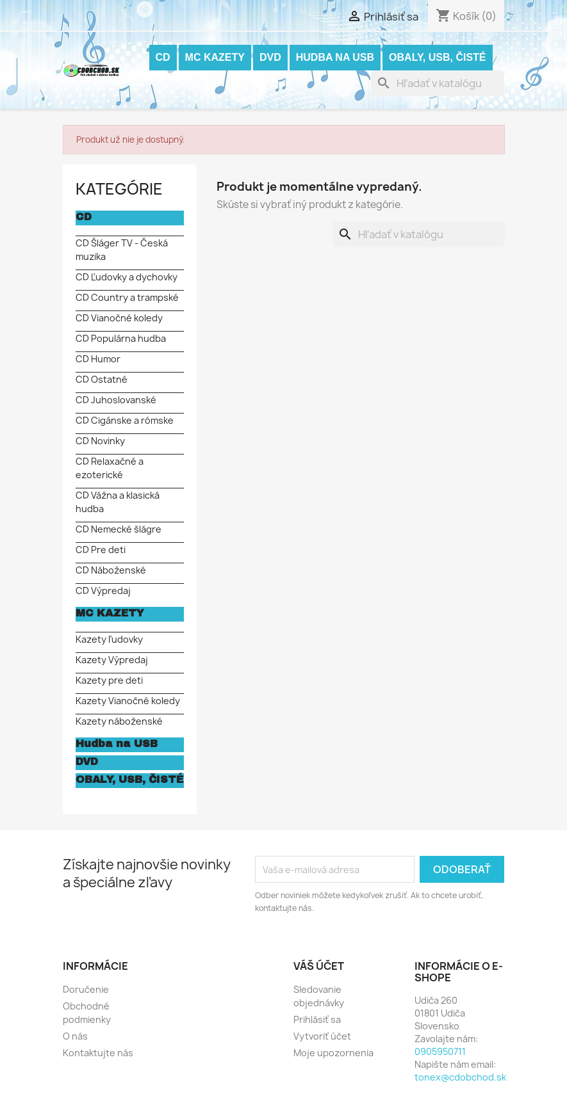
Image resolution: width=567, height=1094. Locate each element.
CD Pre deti (101, 549)
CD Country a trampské (127, 297)
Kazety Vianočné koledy (128, 701)
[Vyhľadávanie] (437, 83)
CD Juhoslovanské (116, 400)
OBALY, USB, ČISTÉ (437, 57)
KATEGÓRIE (119, 189)
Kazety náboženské (119, 721)
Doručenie (86, 989)
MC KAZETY (215, 57)
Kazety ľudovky (109, 639)
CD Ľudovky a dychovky (126, 277)
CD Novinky (100, 441)
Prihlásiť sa (317, 1019)
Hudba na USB (335, 57)
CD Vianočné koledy (119, 318)
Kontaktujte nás (98, 1053)
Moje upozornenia (333, 1053)
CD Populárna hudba (121, 338)
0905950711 (440, 1051)
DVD (270, 57)
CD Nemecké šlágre (118, 529)
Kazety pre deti (109, 680)
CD (163, 57)
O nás (75, 1036)
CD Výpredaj (103, 590)
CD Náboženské (111, 570)
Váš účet (318, 966)
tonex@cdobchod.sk (460, 1077)
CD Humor (98, 359)
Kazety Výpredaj (112, 660)
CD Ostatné (101, 379)
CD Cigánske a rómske (125, 420)
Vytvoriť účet (322, 1036)
